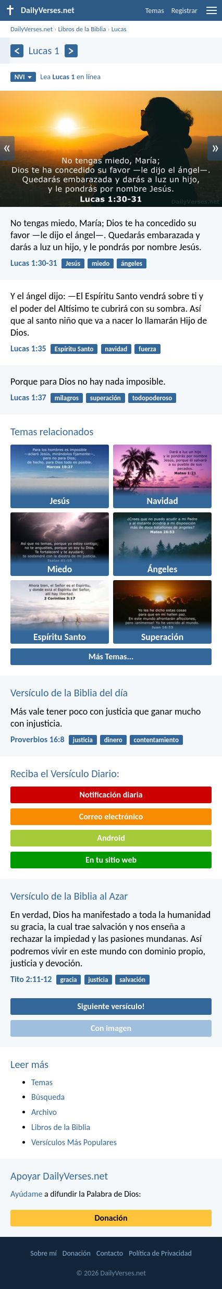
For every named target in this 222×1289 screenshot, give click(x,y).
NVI (23, 77)
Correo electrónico (111, 816)
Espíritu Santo (74, 349)
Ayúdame (26, 1194)
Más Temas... (111, 656)
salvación (132, 980)
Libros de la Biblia (82, 29)
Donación (111, 1218)
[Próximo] (71, 50)
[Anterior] (16, 50)
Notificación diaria (110, 795)
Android (111, 838)
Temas (154, 10)
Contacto (109, 1253)
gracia (68, 980)
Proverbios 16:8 (37, 739)
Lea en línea (70, 76)
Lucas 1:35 (28, 348)
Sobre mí (43, 1253)
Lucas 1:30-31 (33, 263)
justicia (83, 740)
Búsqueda (48, 1097)
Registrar (184, 10)
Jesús (73, 263)
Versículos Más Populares (74, 1142)
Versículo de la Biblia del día (69, 692)
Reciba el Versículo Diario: (64, 773)
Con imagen (111, 1028)
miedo (100, 263)
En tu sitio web (111, 860)
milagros (67, 398)
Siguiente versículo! (110, 1006)
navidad (116, 349)
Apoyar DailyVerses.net (59, 1176)
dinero (113, 740)
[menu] (211, 14)
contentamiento (156, 740)
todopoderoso (152, 398)
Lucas (119, 29)
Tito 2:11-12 (31, 979)
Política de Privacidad (160, 1253)
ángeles (131, 263)
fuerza (147, 349)
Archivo (44, 1112)
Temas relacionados (51, 431)
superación (105, 398)
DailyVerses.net (31, 29)
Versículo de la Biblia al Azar (69, 896)
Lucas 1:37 (28, 397)
